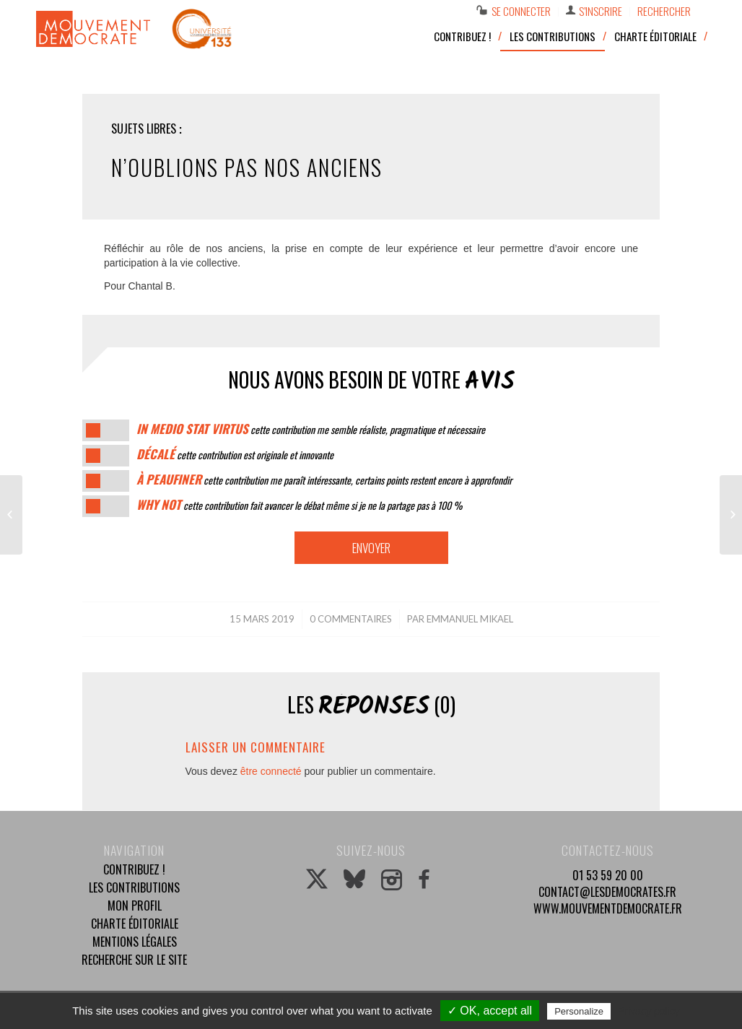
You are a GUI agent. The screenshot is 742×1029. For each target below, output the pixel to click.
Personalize (578, 1011)
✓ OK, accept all (490, 1010)
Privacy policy (649, 1011)
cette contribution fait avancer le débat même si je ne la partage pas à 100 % (299, 505)
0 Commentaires (351, 619)
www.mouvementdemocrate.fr (607, 908)
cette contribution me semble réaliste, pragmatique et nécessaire (310, 429)
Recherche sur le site (134, 959)
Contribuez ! (134, 869)
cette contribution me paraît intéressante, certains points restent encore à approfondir (324, 479)
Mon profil (135, 905)
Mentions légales (134, 941)
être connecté (271, 771)
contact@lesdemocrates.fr (607, 891)
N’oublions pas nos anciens (247, 167)
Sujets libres (143, 128)
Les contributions (134, 887)
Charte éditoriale (134, 923)
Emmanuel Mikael (470, 619)
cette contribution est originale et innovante (234, 454)
